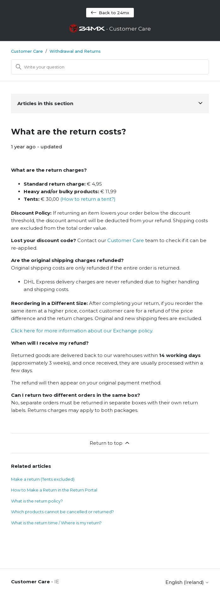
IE (56, 582)
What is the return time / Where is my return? (56, 522)
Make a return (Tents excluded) (42, 479)
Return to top (110, 443)
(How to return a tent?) (88, 199)
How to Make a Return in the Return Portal (54, 489)
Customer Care (27, 51)
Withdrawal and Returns (75, 51)
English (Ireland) (187, 582)
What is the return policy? (37, 500)
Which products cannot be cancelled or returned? (62, 511)
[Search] (110, 66)
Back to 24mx (110, 12)
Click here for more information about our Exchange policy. (82, 331)
